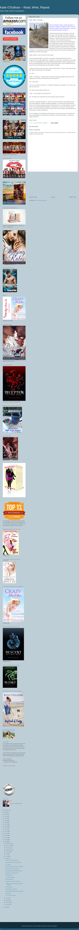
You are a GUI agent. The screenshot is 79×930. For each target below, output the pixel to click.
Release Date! (9, 875)
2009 (5, 841)
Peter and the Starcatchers (12, 860)
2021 (5, 816)
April (7, 898)
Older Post (72, 197)
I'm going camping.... (10, 877)
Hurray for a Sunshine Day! (12, 873)
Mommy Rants (9, 887)
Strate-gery (8, 893)
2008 (5, 907)
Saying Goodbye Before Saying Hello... (15, 891)
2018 (5, 822)
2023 (5, 812)
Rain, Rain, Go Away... (11, 895)
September (8, 850)
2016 (5, 827)
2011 (5, 837)
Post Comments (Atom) (41, 200)
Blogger (55, 926)
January (8, 904)
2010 (5, 839)
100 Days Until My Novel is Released (14, 866)
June (7, 856)
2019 (5, 820)
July (7, 854)
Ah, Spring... (8, 864)
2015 (5, 829)
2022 (5, 814)
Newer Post (33, 197)
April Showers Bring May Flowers (13, 862)
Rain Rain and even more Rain (13, 881)
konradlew (44, 926)
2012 (5, 835)
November (8, 845)
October (8, 847)
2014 (5, 831)
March (7, 900)
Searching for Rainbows (11, 889)
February (8, 902)
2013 (5, 833)
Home (53, 197)
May (7, 858)
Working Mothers (10, 879)
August (7, 852)
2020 (5, 818)
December (8, 843)
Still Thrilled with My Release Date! (14, 870)
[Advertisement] (53, 184)
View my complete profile (16, 803)
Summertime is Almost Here (12, 868)
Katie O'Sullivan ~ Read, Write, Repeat (24, 7)
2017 (5, 825)
